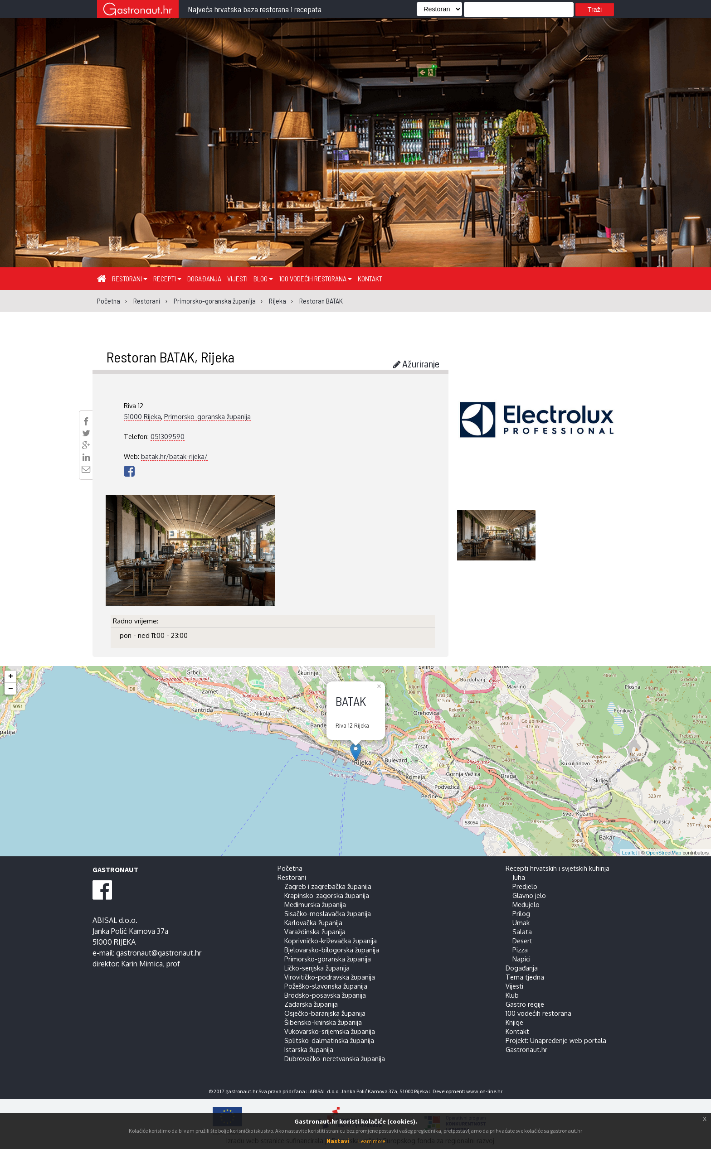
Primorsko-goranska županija (207, 416)
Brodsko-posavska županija (325, 995)
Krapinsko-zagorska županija (326, 895)
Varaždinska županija (315, 931)
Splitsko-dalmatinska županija (329, 1040)
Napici (521, 959)
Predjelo (524, 886)
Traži (595, 9)
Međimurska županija (315, 904)
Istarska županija (308, 1049)
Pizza (520, 950)
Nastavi (337, 1141)
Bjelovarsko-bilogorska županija (331, 950)
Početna (290, 868)
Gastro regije (525, 1004)
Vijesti (237, 278)
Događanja (204, 278)
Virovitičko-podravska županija (329, 977)
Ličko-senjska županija (317, 968)
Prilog (521, 913)
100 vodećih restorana (315, 278)
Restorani (129, 278)
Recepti (167, 278)
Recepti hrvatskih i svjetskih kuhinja (557, 868)
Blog (263, 278)
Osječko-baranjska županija (324, 1013)
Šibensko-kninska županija (323, 1022)
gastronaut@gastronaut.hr (158, 952)
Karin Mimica (142, 963)
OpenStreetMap (664, 852)
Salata (522, 931)
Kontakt (370, 278)
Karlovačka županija (313, 922)
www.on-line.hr (484, 1091)
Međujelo (526, 904)
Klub (512, 995)
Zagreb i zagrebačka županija (327, 886)
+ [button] (10, 676)
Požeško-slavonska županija (325, 986)
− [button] (10, 688)
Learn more (371, 1141)
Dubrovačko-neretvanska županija (334, 1058)
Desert (522, 941)
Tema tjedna (525, 977)
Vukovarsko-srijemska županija (329, 1031)
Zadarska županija (311, 1004)
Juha (518, 877)
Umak (521, 922)
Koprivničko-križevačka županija (330, 941)
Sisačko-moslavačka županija (327, 913)
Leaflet (629, 852)
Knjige (514, 1022)
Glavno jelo (529, 895)
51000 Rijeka (142, 416)
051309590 (168, 436)
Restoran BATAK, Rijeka (170, 356)
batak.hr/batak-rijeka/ (174, 456)
